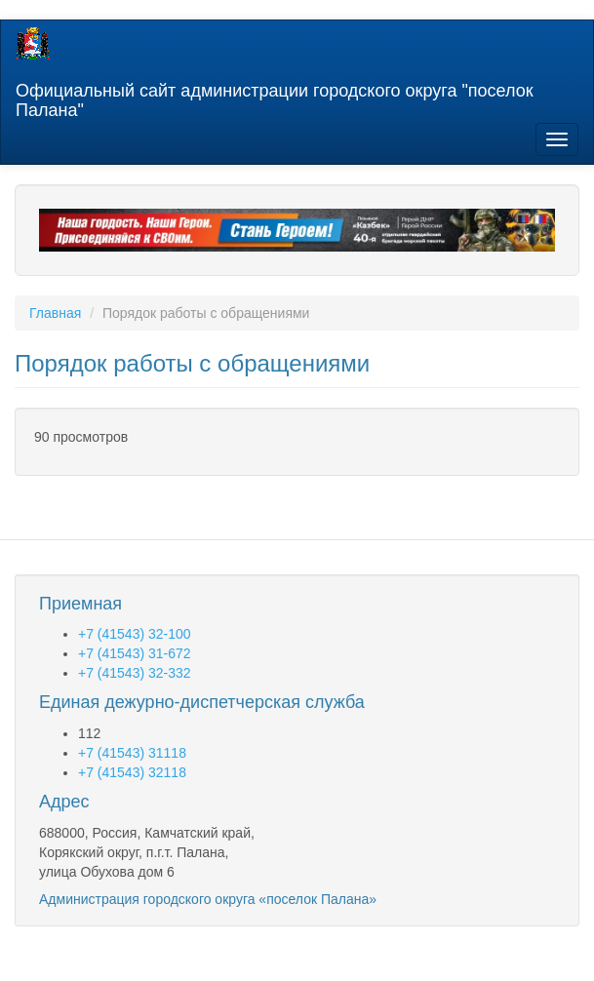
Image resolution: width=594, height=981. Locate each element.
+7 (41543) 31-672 (134, 653)
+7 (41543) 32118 (132, 772)
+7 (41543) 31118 (132, 753)
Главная (55, 313)
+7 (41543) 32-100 (134, 634)
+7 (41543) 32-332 (134, 673)
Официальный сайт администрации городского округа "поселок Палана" (275, 98)
